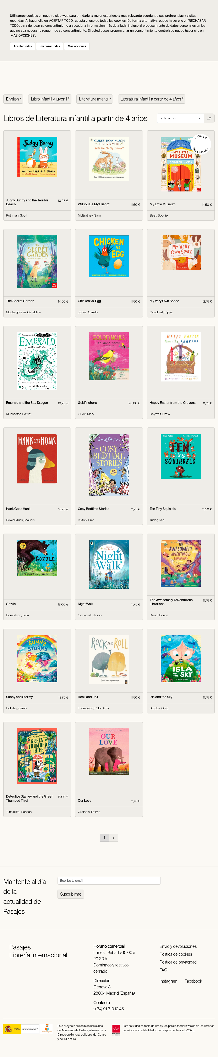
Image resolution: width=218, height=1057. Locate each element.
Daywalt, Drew (160, 414)
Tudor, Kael (157, 520)
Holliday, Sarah (16, 708)
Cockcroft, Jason (90, 615)
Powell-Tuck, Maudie (20, 520)
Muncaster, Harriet (18, 414)
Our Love (84, 801)
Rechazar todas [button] (50, 46)
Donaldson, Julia (17, 615)
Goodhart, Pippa (161, 312)
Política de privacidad (178, 962)
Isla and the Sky (161, 697)
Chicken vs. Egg (89, 301)
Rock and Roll (88, 697)
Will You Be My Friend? (94, 204)
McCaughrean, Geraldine (23, 312)
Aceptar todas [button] (22, 46)
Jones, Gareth (88, 312)
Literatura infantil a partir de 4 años (152, 99)
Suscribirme (70, 894)
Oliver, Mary (86, 414)
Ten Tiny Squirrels (163, 509)
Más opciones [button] (77, 46)
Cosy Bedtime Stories (93, 509)
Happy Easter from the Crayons (173, 403)
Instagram (168, 981)
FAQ (163, 969)
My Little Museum (162, 204)
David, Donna (159, 615)
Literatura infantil (95, 99)
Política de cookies (176, 954)
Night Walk (85, 604)
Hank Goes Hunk (18, 509)
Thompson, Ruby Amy (93, 708)
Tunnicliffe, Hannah (19, 812)
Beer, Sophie (159, 215)
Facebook (193, 981)
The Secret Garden (20, 301)
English (14, 99)
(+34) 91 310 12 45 (108, 1008)
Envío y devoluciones (178, 946)
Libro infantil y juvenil (50, 99)
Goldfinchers (87, 403)
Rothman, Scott (16, 215)
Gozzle (11, 604)
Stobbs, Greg (159, 708)
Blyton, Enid (86, 520)
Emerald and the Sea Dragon (27, 403)
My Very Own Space (164, 301)
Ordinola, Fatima (89, 812)
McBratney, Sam (89, 215)
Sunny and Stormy (19, 697)
